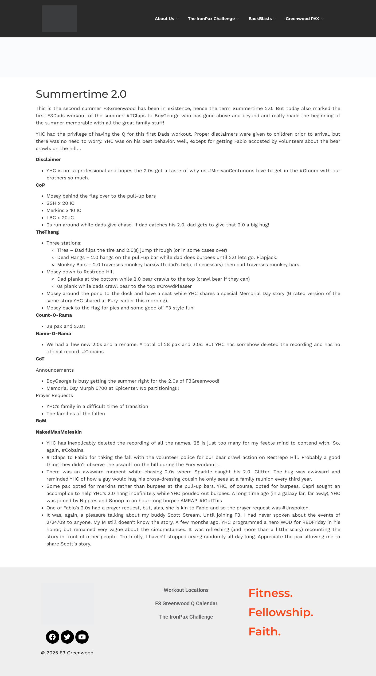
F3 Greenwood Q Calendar (186, 603)
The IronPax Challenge (214, 18)
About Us (167, 18)
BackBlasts (263, 18)
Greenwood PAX (305, 18)
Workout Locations (186, 590)
